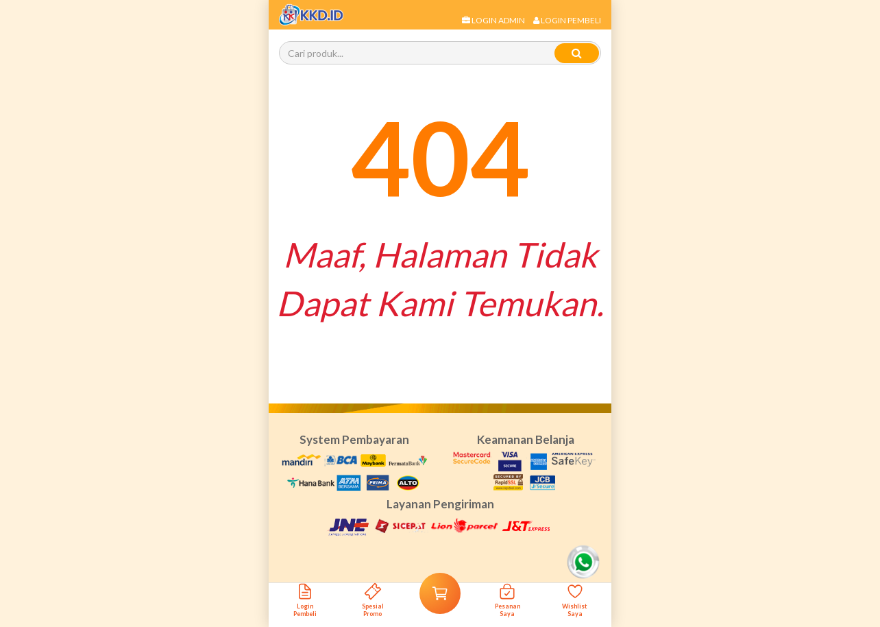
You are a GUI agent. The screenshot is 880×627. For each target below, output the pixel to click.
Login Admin (493, 20)
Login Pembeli (567, 20)
